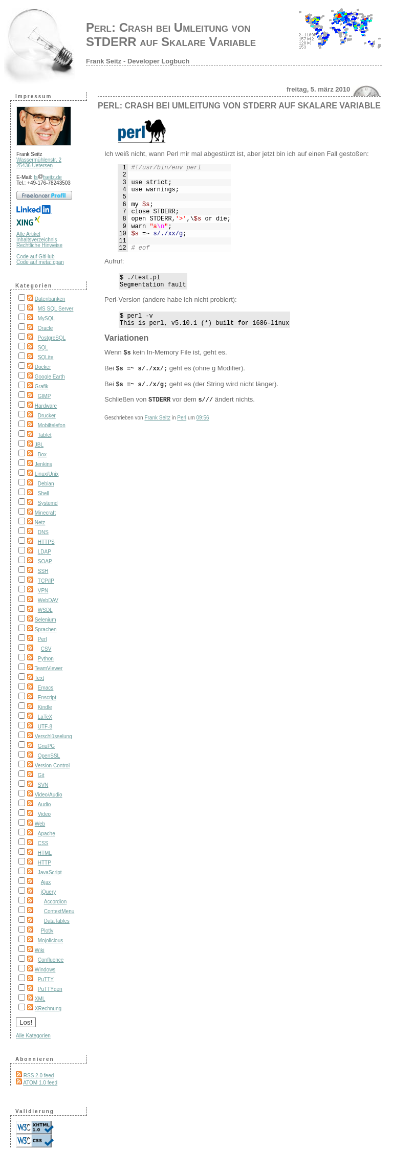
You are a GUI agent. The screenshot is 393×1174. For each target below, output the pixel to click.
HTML (45, 853)
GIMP (44, 396)
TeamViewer (49, 668)
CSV (46, 649)
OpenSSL (49, 756)
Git (41, 775)
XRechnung (48, 1008)
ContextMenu (59, 911)
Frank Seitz (157, 420)
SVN (43, 785)
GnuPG (46, 746)
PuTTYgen (50, 989)
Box (42, 454)
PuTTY (46, 979)
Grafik (42, 386)
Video (44, 814)
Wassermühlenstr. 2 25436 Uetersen (38, 162)
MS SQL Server (56, 309)
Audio (44, 804)
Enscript (47, 697)
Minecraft (45, 513)
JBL (39, 445)
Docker (43, 367)
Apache (46, 833)
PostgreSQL (52, 338)
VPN (43, 590)
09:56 (202, 420)
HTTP (44, 863)
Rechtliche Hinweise (39, 245)
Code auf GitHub (35, 256)
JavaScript (50, 872)
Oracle (45, 328)
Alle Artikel (28, 234)
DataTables (57, 921)
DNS (43, 532)
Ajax (46, 882)
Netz (40, 522)
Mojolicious (50, 940)
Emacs (46, 688)
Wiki (40, 950)
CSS (43, 843)
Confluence (51, 960)
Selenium (45, 620)
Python (46, 658)
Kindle (45, 707)
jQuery (48, 892)
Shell (43, 493)
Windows (45, 969)
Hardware (46, 406)
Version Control (52, 765)
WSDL (45, 610)
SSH (43, 571)
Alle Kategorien (33, 1035)
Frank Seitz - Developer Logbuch (137, 61)
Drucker (47, 415)
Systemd (48, 503)
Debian (46, 483)
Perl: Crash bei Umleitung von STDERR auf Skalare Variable (171, 34)
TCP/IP (46, 581)
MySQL (46, 318)
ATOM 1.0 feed (40, 1083)
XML (40, 999)
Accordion (55, 901)
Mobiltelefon (52, 425)
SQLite (46, 357)
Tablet (45, 435)
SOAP (45, 561)
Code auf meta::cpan (40, 262)
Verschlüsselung (53, 736)
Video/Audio (48, 795)
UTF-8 (45, 726)
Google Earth (50, 377)
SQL (43, 347)
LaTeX (45, 717)
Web (40, 824)
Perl (42, 639)
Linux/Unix (47, 474)
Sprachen (46, 629)
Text (39, 678)
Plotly (47, 931)
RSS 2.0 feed (39, 1075)
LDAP (44, 552)
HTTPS (46, 542)
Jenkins (43, 464)
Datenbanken (50, 299)
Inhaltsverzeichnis (36, 239)
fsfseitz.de (48, 177)
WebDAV (48, 600)
